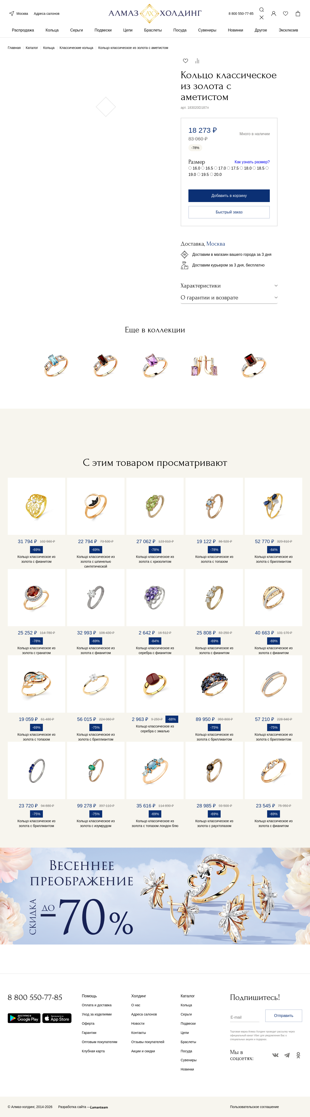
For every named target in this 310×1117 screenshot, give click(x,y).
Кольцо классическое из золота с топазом (214, 559)
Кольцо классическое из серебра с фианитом (155, 650)
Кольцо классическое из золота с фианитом (36, 559)
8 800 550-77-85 (241, 14)
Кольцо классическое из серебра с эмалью (155, 728)
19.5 (205, 174)
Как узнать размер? (252, 162)
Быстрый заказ (229, 212)
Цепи (127, 31)
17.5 (235, 168)
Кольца (52, 31)
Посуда (179, 31)
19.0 (192, 174)
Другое (261, 31)
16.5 (209, 168)
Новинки (235, 31)
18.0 (248, 168)
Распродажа (23, 31)
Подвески (103, 31)
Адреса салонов (47, 14)
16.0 (196, 168)
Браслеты (153, 31)
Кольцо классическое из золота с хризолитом (155, 559)
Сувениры (207, 31)
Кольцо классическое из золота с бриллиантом (274, 559)
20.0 (218, 174)
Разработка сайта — (74, 1107)
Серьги (76, 31)
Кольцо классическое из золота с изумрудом (96, 823)
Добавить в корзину (229, 196)
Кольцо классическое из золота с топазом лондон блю (155, 823)
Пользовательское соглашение (254, 1107)
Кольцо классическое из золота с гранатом (36, 650)
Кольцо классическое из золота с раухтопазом (214, 823)
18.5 (260, 168)
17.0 (222, 168)
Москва (18, 14)
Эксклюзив (288, 31)
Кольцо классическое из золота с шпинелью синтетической (96, 561)
